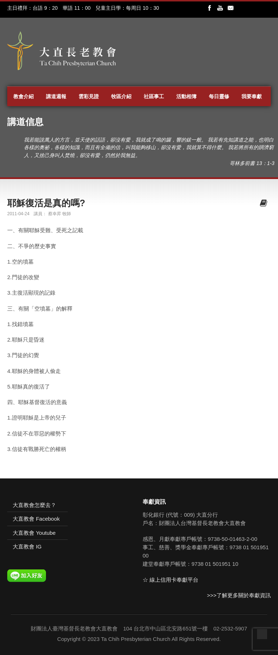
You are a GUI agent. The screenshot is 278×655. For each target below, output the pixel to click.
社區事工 (154, 96)
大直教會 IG (27, 546)
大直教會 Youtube (34, 533)
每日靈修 (219, 96)
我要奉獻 (251, 96)
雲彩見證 (89, 96)
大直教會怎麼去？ (34, 505)
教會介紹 (23, 96)
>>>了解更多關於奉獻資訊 (239, 595)
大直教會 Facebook (36, 519)
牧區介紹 (121, 96)
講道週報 (56, 96)
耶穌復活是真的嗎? (46, 203)
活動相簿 (186, 96)
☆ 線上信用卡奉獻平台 (170, 580)
